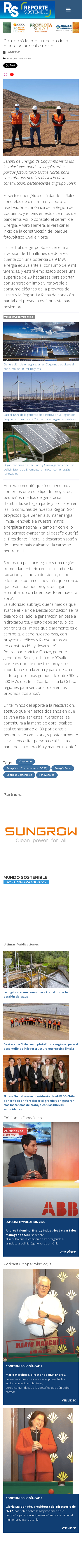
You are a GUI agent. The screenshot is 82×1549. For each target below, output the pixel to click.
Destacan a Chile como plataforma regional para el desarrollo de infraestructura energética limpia (40, 1046)
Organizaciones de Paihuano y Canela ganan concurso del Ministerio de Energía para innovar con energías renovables (39, 469)
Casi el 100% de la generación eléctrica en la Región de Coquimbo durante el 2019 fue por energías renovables (39, 417)
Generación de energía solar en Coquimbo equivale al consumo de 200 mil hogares (38, 366)
